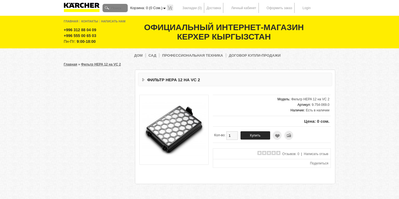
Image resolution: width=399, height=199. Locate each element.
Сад (153, 55)
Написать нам (113, 21)
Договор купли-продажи (255, 55)
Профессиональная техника (192, 55)
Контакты (89, 21)
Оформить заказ (279, 8)
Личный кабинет (243, 8)
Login (307, 8)
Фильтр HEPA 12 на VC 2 (101, 64)
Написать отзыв (316, 154)
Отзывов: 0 (291, 154)
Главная (71, 21)
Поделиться (319, 163)
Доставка (214, 8)
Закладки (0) (192, 8)
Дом (138, 55)
